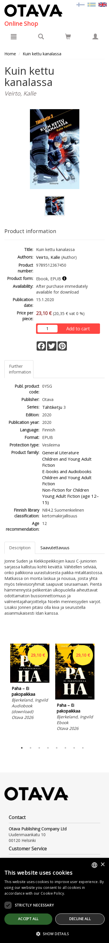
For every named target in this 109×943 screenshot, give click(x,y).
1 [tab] (22, 748)
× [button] (102, 865)
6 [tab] (65, 748)
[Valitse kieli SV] (92, 4)
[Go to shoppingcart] (68, 36)
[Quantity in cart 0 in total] (68, 37)
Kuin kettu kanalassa (42, 53)
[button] (54, 933)
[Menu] (13, 36)
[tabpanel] (29, 683)
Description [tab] (20, 547)
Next (102, 692)
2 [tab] (30, 748)
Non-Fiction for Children (65, 490)
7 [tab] (74, 748)
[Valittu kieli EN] (103, 4)
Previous (3, 692)
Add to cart (78, 328)
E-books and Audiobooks (67, 471)
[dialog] (54, 900)
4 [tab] (48, 748)
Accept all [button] (28, 918)
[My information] (95, 36)
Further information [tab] (20, 369)
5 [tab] (57, 748)
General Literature (60, 452)
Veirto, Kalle (48, 257)
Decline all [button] (80, 918)
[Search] (41, 36)
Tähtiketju (52, 407)
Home (10, 53)
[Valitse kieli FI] (80, 4)
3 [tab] (39, 748)
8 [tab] (83, 748)
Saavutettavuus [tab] (54, 547)
